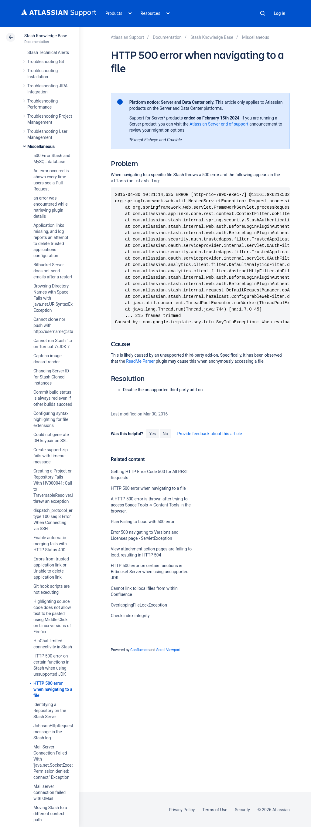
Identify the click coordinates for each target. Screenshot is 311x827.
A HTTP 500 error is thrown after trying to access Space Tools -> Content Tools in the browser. (151, 504)
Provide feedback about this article (209, 433)
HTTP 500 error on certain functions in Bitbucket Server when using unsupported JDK (150, 571)
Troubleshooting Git (45, 61)
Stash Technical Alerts (48, 52)
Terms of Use (214, 809)
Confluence (139, 650)
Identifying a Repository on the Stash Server (49, 710)
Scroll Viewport (168, 650)
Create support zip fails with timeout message (50, 455)
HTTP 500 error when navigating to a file (52, 689)
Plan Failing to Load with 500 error (143, 521)
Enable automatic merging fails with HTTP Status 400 (50, 543)
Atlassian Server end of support (219, 124)
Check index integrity (130, 615)
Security (242, 809)
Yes (152, 433)
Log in (279, 13)
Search (263, 13)
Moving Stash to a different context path (50, 813)
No (165, 433)
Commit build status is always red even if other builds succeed (52, 398)
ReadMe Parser (140, 361)
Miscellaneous (41, 146)
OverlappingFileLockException (139, 605)
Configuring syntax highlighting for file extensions (50, 419)
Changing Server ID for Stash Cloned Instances (51, 376)
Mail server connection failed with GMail (49, 792)
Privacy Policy (182, 809)
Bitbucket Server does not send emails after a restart (52, 270)
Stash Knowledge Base (45, 35)
